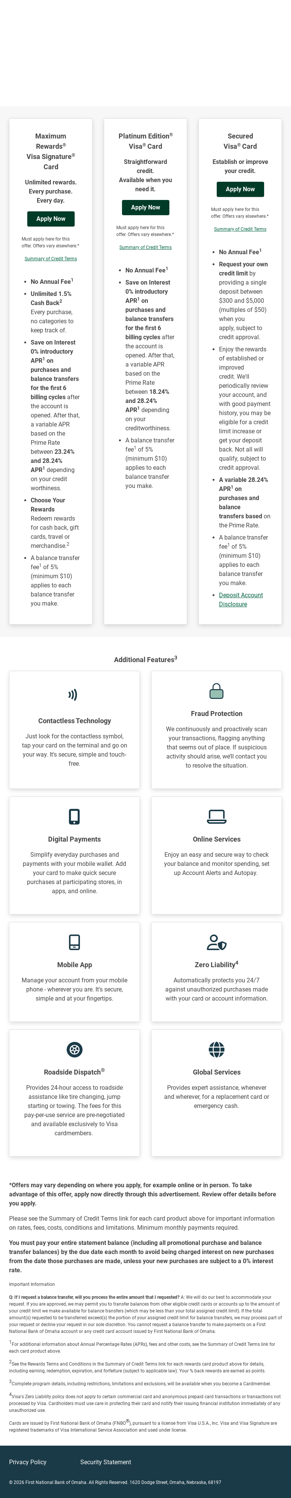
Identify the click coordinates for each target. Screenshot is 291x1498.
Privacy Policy (28, 1462)
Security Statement (105, 1462)
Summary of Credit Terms (51, 258)
